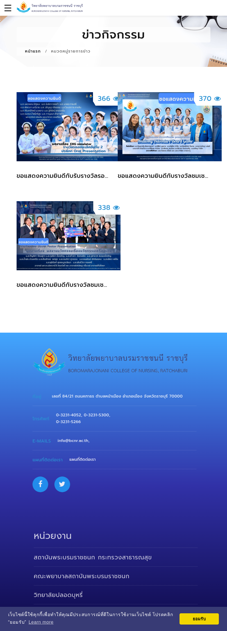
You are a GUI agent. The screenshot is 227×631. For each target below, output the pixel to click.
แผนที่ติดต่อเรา (86, 459)
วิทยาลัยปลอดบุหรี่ (63, 595)
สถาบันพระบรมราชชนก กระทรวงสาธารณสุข (98, 557)
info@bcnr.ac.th (76, 441)
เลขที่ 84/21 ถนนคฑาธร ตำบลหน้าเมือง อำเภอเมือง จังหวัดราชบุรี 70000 (120, 396)
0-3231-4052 (71, 415)
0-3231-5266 (71, 422)
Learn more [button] (41, 622)
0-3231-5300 (99, 415)
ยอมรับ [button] (199, 619)
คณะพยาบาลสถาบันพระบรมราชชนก (87, 576)
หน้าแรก (33, 51)
